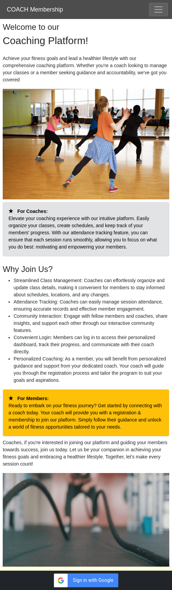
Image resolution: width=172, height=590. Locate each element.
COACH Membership (35, 9)
